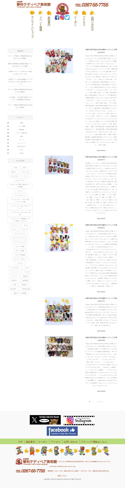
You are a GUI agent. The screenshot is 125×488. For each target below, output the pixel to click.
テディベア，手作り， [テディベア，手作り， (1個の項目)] (20, 259)
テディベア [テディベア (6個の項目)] (25, 229)
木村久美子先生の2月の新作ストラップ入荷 (101, 157)
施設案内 (30, 441)
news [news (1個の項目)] (15, 167)
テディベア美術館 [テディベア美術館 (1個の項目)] (20, 255)
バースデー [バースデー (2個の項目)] (20, 263)
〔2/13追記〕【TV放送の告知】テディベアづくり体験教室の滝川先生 (20, 98)
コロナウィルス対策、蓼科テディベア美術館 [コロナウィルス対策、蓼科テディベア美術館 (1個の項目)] (20, 186)
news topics (21, 146)
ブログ (21, 150)
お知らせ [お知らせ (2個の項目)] (13, 172)
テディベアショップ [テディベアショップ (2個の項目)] (20, 242)
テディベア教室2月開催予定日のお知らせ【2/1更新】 (20, 106)
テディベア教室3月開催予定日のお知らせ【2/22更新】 (20, 90)
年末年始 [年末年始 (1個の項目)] (24, 285)
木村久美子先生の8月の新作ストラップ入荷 (101, 225)
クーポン (43, 441)
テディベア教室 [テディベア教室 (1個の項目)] (20, 251)
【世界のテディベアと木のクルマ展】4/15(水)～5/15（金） (20, 72)
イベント (21, 140)
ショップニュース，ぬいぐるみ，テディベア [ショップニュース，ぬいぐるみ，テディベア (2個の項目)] (20, 207)
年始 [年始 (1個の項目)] (14, 285)
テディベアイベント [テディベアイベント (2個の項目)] (20, 233)
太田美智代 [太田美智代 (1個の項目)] (25, 280)
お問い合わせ (71, 441)
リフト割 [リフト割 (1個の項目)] (26, 272)
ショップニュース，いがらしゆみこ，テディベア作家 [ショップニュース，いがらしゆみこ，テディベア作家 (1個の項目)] (20, 200)
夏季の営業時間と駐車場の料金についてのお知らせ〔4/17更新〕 (20, 65)
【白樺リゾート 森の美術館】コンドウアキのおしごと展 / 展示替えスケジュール (20, 81)
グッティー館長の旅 (21, 133)
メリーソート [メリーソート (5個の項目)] (14, 272)
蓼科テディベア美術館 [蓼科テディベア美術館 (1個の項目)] (20, 293)
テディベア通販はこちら (94, 441)
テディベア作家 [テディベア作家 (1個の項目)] (20, 246)
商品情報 (21, 129)
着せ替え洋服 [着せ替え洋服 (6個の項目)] (26, 289)
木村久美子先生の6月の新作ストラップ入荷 (101, 49)
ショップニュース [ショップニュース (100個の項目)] (20, 195)
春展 (21, 136)
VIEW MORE (101, 150)
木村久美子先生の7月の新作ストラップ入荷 (101, 298)
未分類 (21, 153)
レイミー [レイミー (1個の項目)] (14, 276)
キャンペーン (21, 143)
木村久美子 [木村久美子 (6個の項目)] (13, 289)
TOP (20, 441)
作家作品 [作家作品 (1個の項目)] (25, 276)
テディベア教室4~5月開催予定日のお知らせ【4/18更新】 (20, 57)
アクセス (55, 441)
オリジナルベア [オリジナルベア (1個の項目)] (20, 180)
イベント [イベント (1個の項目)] (25, 176)
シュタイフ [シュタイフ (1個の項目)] (20, 191)
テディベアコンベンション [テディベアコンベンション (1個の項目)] (20, 238)
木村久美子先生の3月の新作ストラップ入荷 (101, 337)
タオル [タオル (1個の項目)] (26, 225)
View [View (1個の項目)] (24, 167)
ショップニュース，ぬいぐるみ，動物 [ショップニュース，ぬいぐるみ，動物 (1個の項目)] (20, 213)
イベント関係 (21, 126)
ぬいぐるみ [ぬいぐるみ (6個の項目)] (15, 176)
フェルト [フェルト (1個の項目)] (27, 267)
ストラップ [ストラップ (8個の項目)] (15, 225)
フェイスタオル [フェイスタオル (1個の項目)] (14, 267)
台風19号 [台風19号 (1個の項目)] (14, 280)
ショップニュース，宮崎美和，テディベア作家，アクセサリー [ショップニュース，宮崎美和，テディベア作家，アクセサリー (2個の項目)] (20, 220)
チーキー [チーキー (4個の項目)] (14, 229)
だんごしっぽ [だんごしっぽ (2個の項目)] (25, 172)
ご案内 (21, 123)
